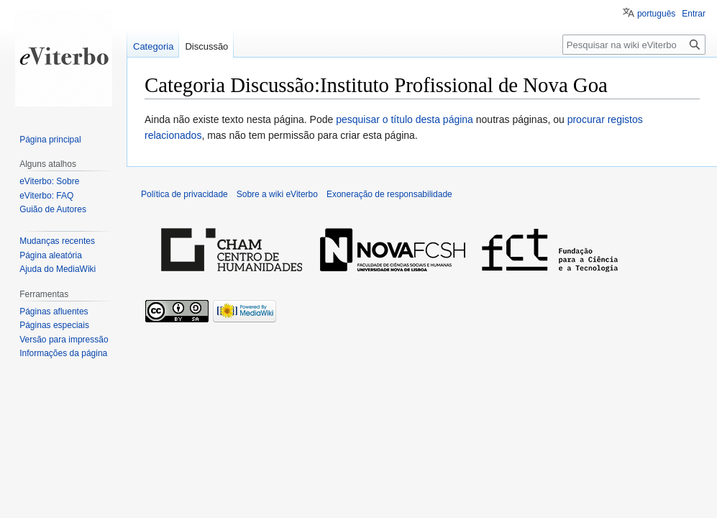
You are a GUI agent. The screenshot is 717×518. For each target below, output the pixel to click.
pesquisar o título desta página (404, 119)
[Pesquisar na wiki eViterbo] (633, 45)
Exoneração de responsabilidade (389, 194)
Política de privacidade (184, 194)
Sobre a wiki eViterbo (277, 194)
